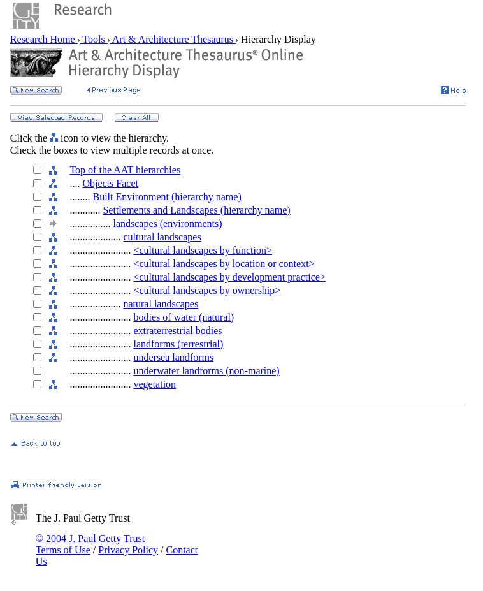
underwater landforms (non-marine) (206, 370)
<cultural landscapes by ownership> (206, 290)
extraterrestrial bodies (177, 330)
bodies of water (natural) (183, 317)
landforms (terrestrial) (178, 344)
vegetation (154, 384)
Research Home (44, 39)
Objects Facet (110, 183)
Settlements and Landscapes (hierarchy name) (196, 210)
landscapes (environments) (167, 223)
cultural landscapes (162, 236)
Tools (94, 39)
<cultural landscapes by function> (202, 250)
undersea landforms (173, 357)
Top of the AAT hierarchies (124, 169)
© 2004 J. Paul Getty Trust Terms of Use (90, 544)
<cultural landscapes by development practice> (229, 277)
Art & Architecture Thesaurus (173, 39)
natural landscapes (160, 303)
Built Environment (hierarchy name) (166, 196)
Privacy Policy (128, 549)
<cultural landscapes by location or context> (223, 263)
